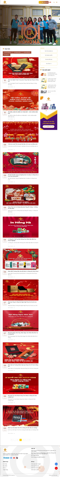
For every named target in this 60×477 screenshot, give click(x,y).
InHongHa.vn (12, 475)
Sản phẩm (5, 465)
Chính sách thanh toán (35, 467)
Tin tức (10, 25)
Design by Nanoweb (53, 475)
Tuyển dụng (5, 469)
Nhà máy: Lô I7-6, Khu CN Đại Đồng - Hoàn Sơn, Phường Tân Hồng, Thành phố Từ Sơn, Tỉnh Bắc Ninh (43, 453)
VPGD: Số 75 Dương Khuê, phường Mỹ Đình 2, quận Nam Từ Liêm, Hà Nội (43, 451)
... (14, 439)
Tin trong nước (17, 52)
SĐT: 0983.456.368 (35, 455)
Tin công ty (6, 54)
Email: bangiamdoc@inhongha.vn (38, 457)
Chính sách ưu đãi (34, 469)
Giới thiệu (5, 463)
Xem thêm (11, 86)
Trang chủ (5, 25)
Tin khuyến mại (27, 52)
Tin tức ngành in (7, 52)
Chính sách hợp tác (35, 465)
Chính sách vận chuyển (36, 463)
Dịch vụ (4, 467)
